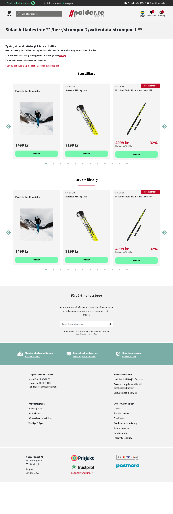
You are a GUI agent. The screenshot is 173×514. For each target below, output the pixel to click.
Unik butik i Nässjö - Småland (129, 379)
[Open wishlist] (151, 13)
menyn (62, 55)
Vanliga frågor (36, 423)
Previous (8, 126)
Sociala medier (121, 413)
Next (164, 126)
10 (112, 166)
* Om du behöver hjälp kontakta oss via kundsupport (32, 65)
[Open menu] (9, 14)
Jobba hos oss (121, 428)
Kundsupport (35, 408)
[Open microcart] (161, 13)
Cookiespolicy (121, 432)
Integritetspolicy (123, 437)
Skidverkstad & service (125, 392)
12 (127, 166)
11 (119, 166)
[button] (142, 13)
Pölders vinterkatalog (125, 423)
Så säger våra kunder (81, 472)
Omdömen (119, 418)
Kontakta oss (36, 413)
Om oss (118, 408)
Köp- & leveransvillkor (40, 418)
